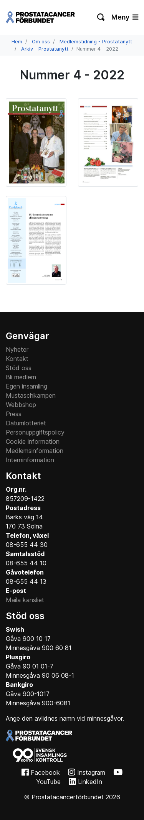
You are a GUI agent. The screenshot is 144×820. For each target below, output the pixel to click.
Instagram (91, 772)
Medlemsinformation (34, 450)
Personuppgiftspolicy (35, 432)
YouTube (48, 781)
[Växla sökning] (101, 17)
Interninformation (30, 460)
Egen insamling (26, 386)
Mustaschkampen (31, 395)
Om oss (41, 41)
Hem (17, 41)
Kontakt (17, 358)
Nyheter (17, 349)
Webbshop (21, 404)
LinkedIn (90, 781)
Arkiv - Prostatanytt (44, 49)
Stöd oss (18, 368)
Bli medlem (21, 377)
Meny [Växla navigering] (124, 17)
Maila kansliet (25, 600)
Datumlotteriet (26, 423)
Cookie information (33, 441)
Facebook (45, 772)
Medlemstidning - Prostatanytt (96, 41)
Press (14, 414)
